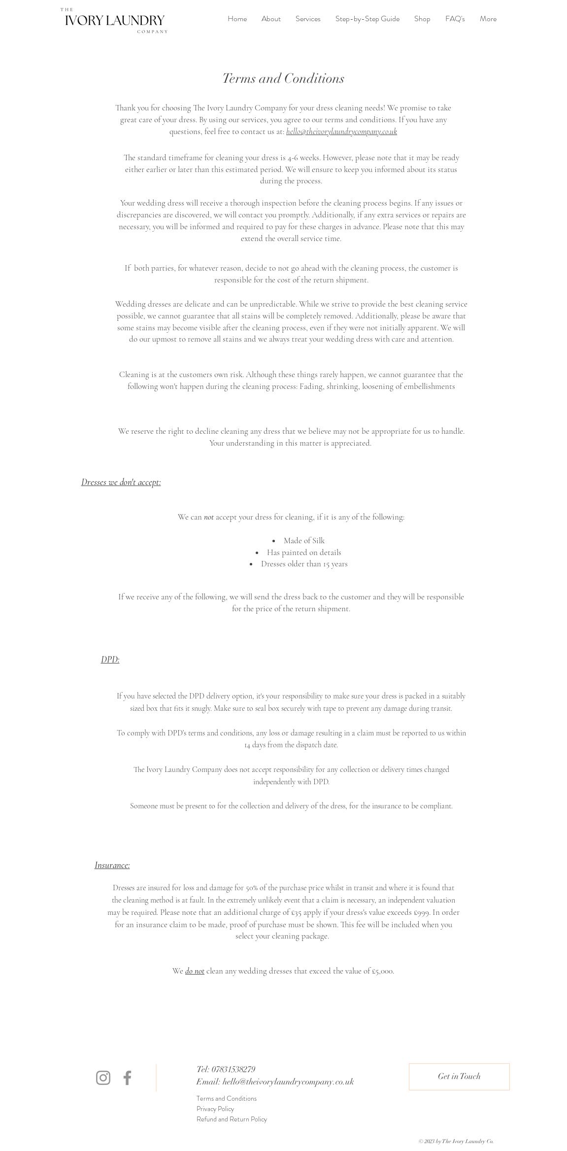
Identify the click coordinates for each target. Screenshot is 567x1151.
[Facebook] (127, 1077)
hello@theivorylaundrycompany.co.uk (288, 1082)
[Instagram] (103, 1077)
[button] (459, 1076)
